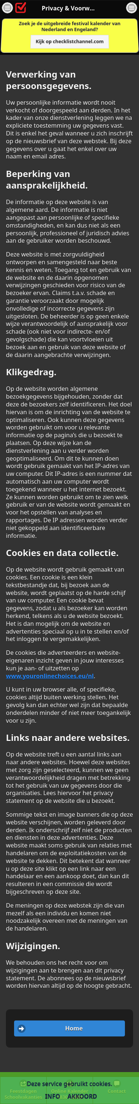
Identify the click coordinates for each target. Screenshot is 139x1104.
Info (52, 1096)
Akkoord (82, 1096)
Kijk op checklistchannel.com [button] (70, 41)
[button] (7, 7)
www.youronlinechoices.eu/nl (50, 676)
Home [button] (74, 1028)
